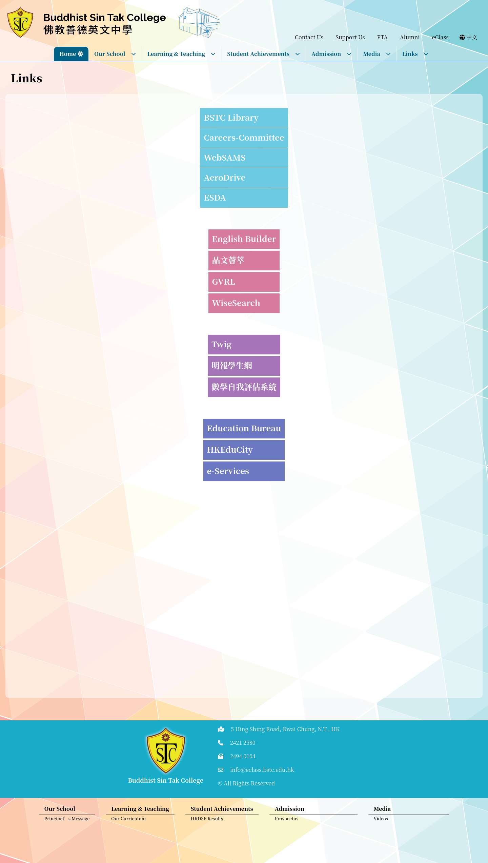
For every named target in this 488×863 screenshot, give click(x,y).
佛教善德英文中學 (88, 29)
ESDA (215, 197)
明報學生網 (231, 365)
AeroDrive (224, 177)
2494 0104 (243, 756)
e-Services (228, 470)
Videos (381, 822)
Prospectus (287, 822)
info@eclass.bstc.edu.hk (262, 770)
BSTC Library (231, 117)
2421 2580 (243, 742)
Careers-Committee (244, 137)
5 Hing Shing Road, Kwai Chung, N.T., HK (285, 729)
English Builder (244, 238)
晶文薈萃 (228, 260)
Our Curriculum (128, 822)
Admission (331, 54)
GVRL (223, 281)
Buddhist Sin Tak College (104, 17)
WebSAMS (224, 157)
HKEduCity (230, 449)
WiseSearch (236, 302)
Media (377, 54)
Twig (221, 344)
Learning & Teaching (181, 54)
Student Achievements (263, 54)
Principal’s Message (67, 822)
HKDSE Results (207, 822)
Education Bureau (244, 428)
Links (415, 54)
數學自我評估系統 (244, 386)
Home (67, 54)
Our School (115, 54)
